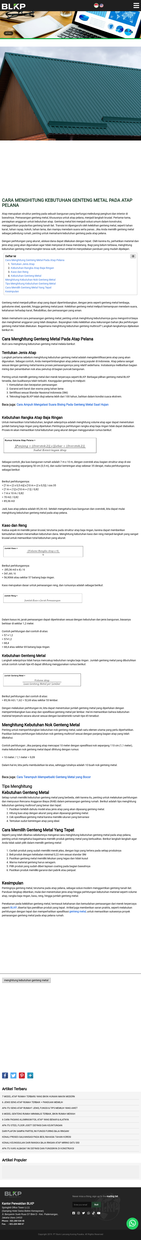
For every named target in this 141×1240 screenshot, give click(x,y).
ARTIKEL (8, 33)
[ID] (96, 6)
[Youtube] (98, 1213)
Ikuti (96, 1204)
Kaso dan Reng (19, 271)
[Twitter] (83, 1213)
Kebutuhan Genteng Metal (26, 275)
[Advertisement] (70, 172)
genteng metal (77, 911)
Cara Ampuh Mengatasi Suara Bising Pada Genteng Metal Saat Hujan (63, 404)
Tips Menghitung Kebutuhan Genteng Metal (30, 283)
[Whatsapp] (88, 1213)
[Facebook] (73, 1213)
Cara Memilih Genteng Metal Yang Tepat (28, 287)
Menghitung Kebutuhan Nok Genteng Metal (30, 279)
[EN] (101, 6)
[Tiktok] (93, 1213)
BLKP (13, 907)
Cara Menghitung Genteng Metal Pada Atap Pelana (34, 260)
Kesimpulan (12, 291)
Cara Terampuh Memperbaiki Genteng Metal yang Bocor (54, 777)
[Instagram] (78, 1213)
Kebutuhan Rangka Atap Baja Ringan (32, 267)
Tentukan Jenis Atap (23, 264)
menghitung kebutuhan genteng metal (26, 980)
